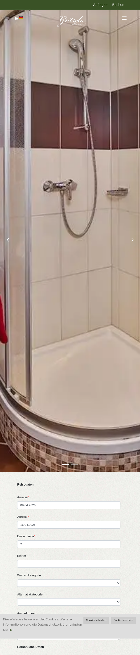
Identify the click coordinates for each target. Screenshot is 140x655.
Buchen (118, 5)
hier (11, 629)
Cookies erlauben (96, 620)
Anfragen (100, 5)
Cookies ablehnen (123, 620)
